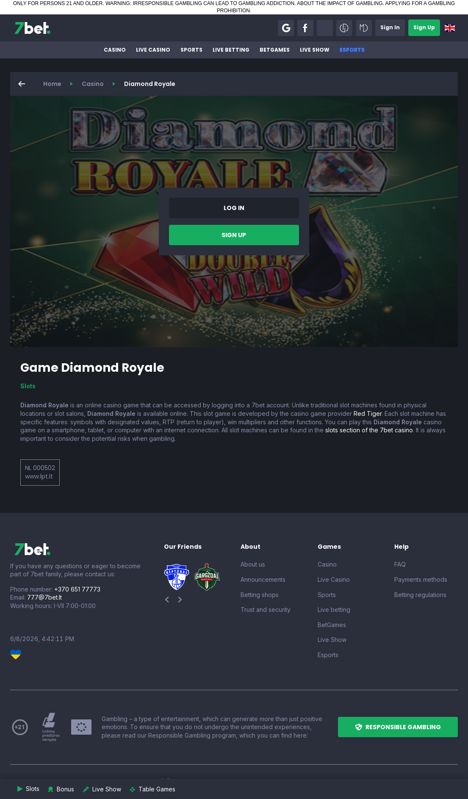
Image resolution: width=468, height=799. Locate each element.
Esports (352, 49)
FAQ (400, 564)
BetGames (275, 49)
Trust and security (266, 609)
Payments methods (420, 579)
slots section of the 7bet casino (369, 430)
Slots (28, 386)
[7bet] (32, 28)
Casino (115, 49)
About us (253, 564)
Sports (191, 49)
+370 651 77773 (77, 589)
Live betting (231, 49)
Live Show (315, 49)
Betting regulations (420, 594)
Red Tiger (368, 413)
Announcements (263, 579)
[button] (286, 28)
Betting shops (260, 594)
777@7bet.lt (44, 597)
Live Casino (153, 49)
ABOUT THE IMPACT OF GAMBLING (339, 3)
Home (52, 84)
